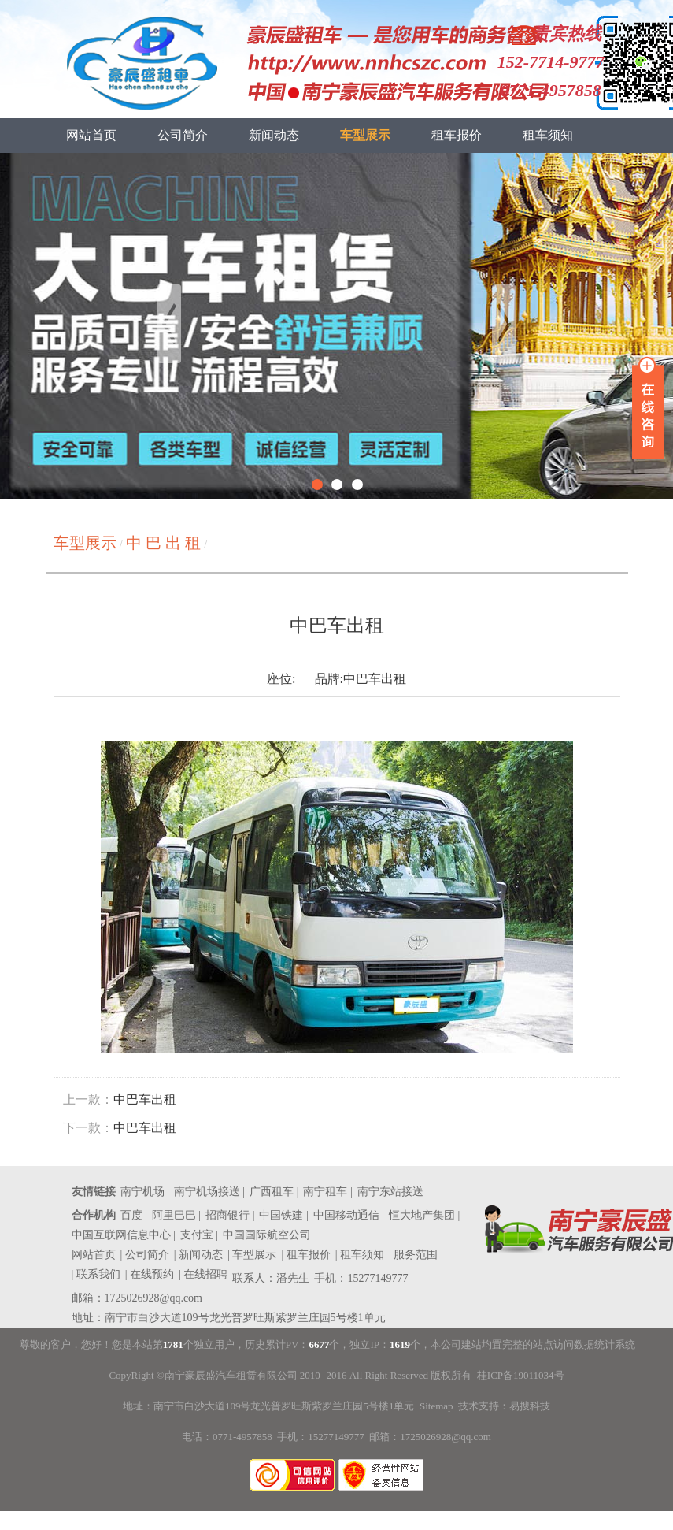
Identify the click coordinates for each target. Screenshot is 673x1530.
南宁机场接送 (207, 1192)
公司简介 (182, 135)
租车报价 (456, 135)
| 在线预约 (149, 1274)
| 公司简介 (144, 1255)
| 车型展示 (251, 1255)
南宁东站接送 (390, 1192)
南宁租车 (325, 1192)
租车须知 (548, 135)
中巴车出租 (144, 1099)
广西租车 (272, 1192)
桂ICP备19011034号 (520, 1375)
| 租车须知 (359, 1255)
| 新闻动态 (198, 1255)
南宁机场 (142, 1192)
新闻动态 (274, 135)
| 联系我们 (96, 1274)
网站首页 (91, 135)
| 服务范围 (413, 1255)
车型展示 (365, 135)
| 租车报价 (305, 1255)
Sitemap (436, 1406)
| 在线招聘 (203, 1274)
